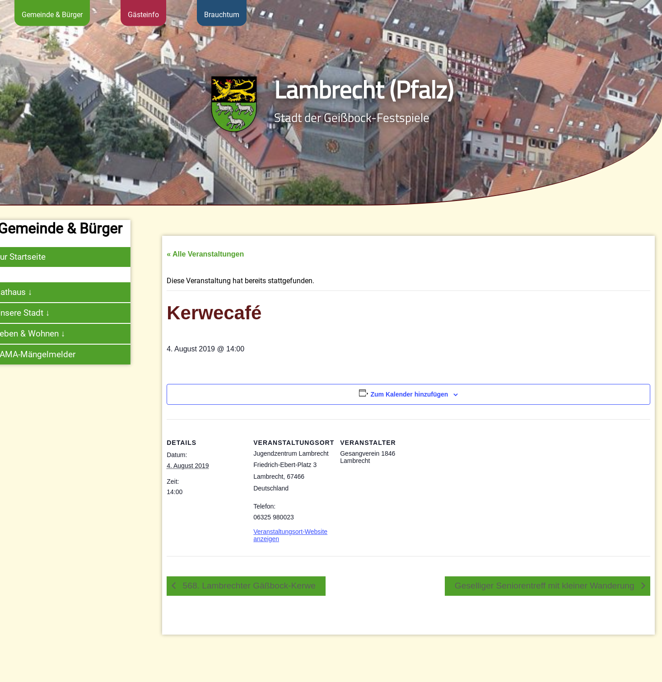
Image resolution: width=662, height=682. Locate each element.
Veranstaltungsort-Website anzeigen (290, 549)
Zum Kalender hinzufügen (409, 407)
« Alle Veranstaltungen (205, 268)
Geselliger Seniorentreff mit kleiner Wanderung (546, 599)
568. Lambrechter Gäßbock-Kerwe (248, 599)
